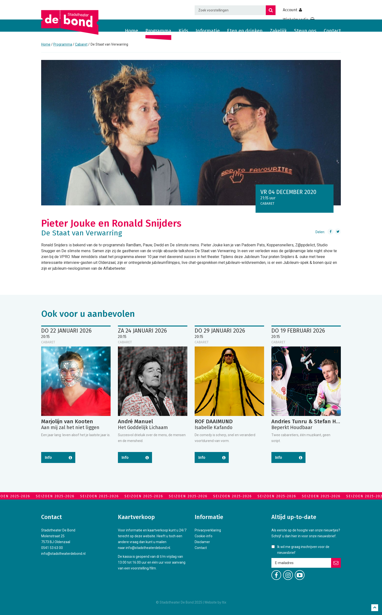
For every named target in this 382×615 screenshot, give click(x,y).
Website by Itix (215, 602)
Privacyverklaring (208, 530)
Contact (332, 31)
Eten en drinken (245, 31)
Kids (183, 31)
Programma (158, 31)
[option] (191, 132)
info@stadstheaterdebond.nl (63, 554)
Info (48, 457)
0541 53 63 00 (52, 548)
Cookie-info (203, 536)
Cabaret (81, 44)
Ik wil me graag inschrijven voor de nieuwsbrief (303, 550)
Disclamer (202, 542)
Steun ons (305, 31)
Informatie (208, 31)
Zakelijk (278, 31)
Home (131, 31)
